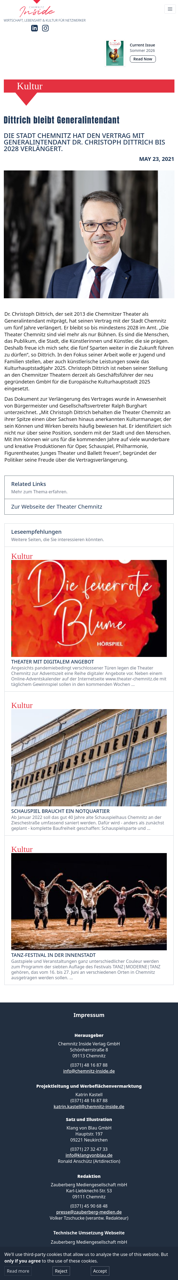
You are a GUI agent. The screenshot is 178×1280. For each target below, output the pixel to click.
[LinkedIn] (34, 28)
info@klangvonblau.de (89, 1155)
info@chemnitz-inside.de (89, 1071)
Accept (100, 1271)
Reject (61, 1271)
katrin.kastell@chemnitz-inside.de (89, 1107)
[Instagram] (45, 28)
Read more (18, 1271)
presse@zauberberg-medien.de (89, 1212)
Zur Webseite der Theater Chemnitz (56, 506)
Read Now (142, 58)
